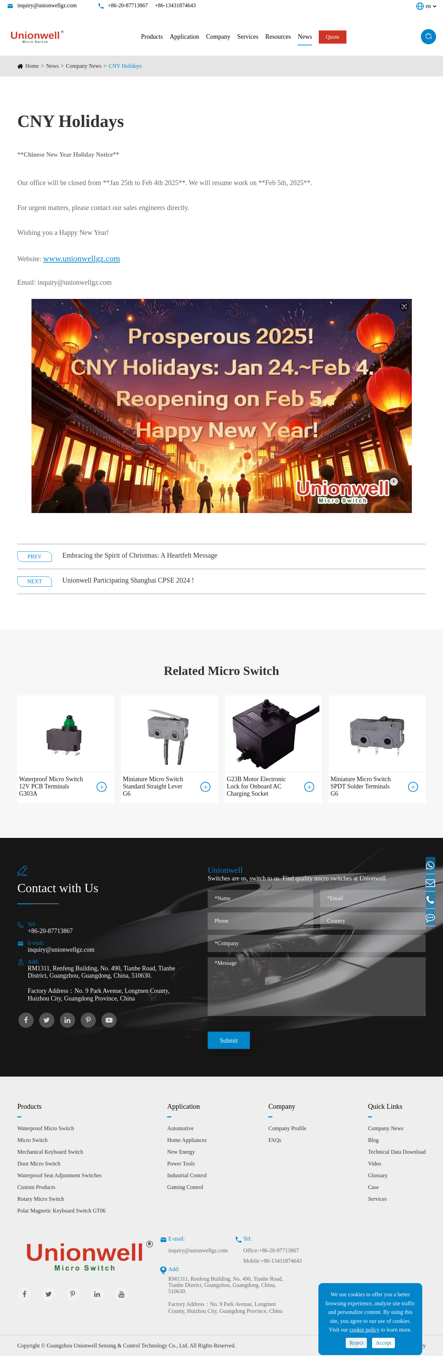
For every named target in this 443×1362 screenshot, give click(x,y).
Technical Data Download (397, 1158)
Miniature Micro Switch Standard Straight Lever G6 (153, 786)
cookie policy (365, 1330)
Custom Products (36, 1193)
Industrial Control (187, 1182)
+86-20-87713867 (128, 5)
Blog (373, 1146)
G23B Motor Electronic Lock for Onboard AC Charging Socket (256, 786)
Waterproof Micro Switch (45, 1134)
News (305, 36)
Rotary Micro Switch (40, 1205)
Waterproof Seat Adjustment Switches (59, 1182)
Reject (356, 1343)
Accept (383, 1343)
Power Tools (181, 1170)
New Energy (181, 1158)
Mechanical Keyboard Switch (50, 1158)
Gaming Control (185, 1193)
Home (32, 66)
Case (373, 1193)
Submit (229, 1046)
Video (374, 1170)
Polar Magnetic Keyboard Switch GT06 (61, 1217)
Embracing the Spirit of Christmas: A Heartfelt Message (139, 555)
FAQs (274, 1146)
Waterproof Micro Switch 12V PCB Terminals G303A (51, 786)
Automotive (180, 1134)
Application (184, 36)
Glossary (378, 1182)
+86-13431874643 (175, 5)
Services (247, 36)
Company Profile (287, 1134)
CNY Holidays (125, 66)
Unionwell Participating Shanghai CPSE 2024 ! (128, 580)
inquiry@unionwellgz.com (47, 5)
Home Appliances (187, 1146)
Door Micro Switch (38, 1170)
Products (152, 36)
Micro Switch (32, 1146)
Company (218, 36)
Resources (278, 36)
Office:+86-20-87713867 (271, 1257)
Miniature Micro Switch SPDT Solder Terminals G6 (361, 786)
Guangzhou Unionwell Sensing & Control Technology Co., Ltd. (117, 1352)
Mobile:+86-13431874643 (272, 1267)
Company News (84, 66)
